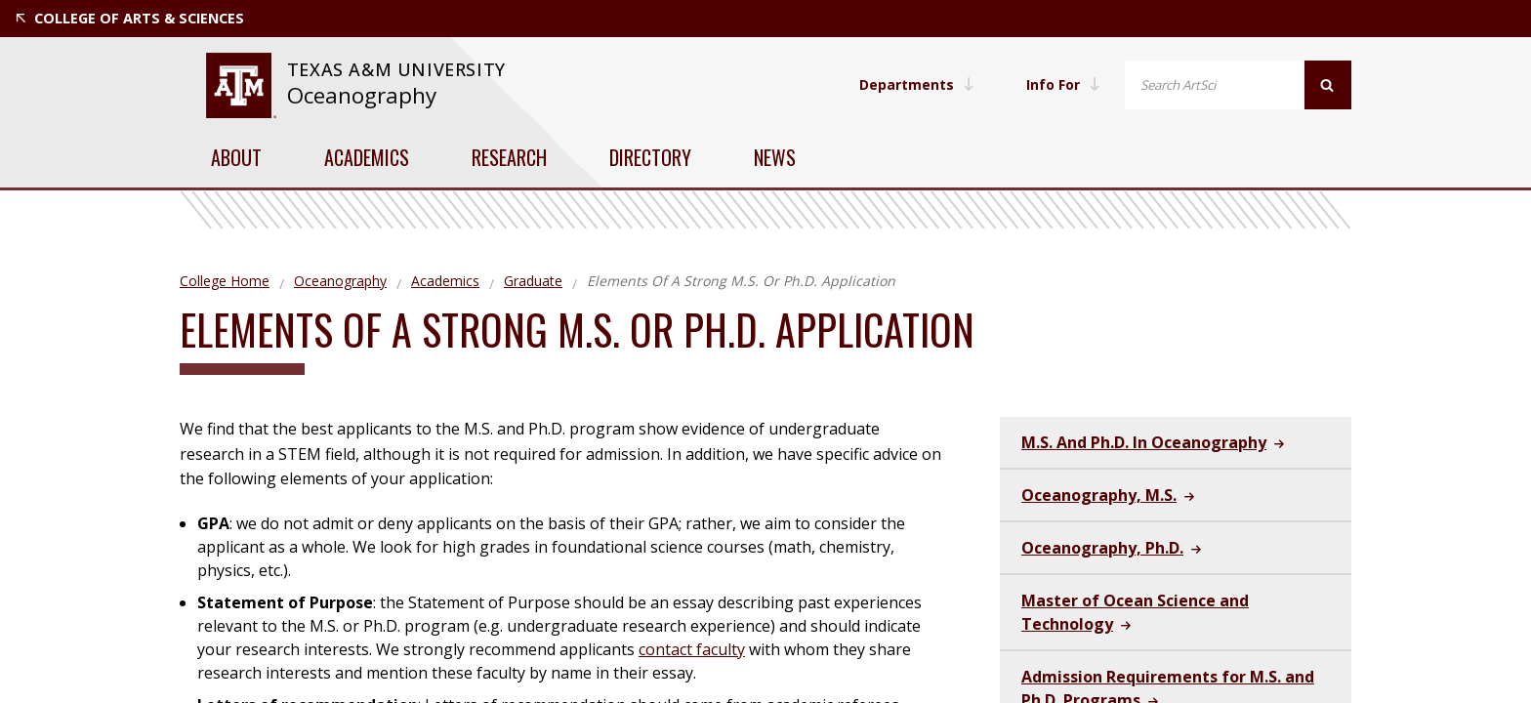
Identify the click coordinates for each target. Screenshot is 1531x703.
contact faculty (692, 649)
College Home (224, 280)
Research (509, 157)
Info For (1062, 84)
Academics (366, 157)
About (236, 157)
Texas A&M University (399, 69)
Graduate (533, 280)
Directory (650, 157)
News (775, 157)
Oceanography (361, 95)
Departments (914, 84)
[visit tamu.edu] (240, 85)
